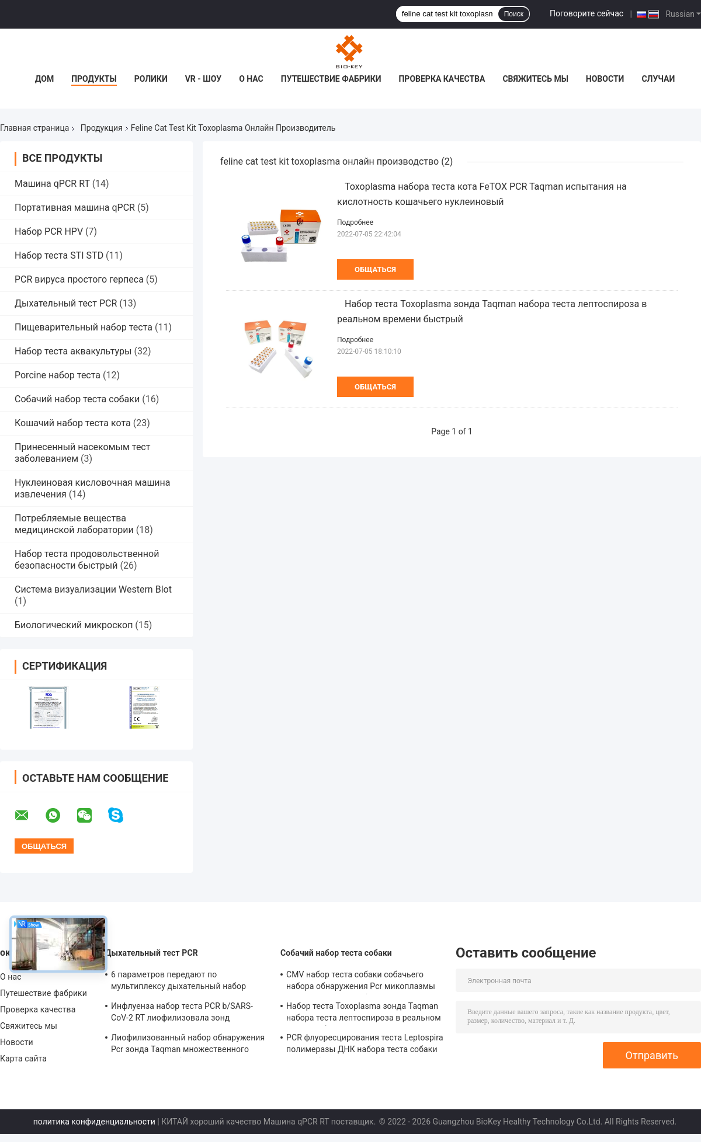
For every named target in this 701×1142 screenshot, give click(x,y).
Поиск (513, 14)
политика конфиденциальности (94, 1121)
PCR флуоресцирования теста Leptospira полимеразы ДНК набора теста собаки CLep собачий (364, 1045)
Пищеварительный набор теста (83, 327)
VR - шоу (203, 78)
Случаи (658, 78)
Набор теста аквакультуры (73, 351)
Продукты (94, 78)
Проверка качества (441, 78)
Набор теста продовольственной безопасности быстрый (87, 559)
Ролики (151, 78)
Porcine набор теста (57, 375)
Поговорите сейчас (586, 13)
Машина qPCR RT (52, 183)
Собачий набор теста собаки (77, 399)
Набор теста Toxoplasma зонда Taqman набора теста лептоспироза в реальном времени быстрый (363, 1013)
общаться (375, 269)
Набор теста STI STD (59, 255)
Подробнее (355, 222)
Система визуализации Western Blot (93, 589)
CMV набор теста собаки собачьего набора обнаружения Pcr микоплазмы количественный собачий (360, 982)
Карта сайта (23, 1058)
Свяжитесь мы (535, 78)
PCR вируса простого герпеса (79, 279)
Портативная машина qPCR (75, 207)
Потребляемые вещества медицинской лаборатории (74, 524)
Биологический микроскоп (74, 625)
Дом (44, 78)
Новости (605, 78)
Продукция (102, 128)
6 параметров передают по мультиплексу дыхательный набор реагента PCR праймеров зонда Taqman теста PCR (188, 982)
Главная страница (34, 128)
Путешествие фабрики (331, 78)
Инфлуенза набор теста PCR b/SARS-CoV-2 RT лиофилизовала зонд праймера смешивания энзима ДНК (182, 1013)
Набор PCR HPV (49, 231)
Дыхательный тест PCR (66, 303)
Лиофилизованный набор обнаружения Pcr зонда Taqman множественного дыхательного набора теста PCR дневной (188, 1045)
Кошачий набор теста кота (73, 423)
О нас (251, 78)
